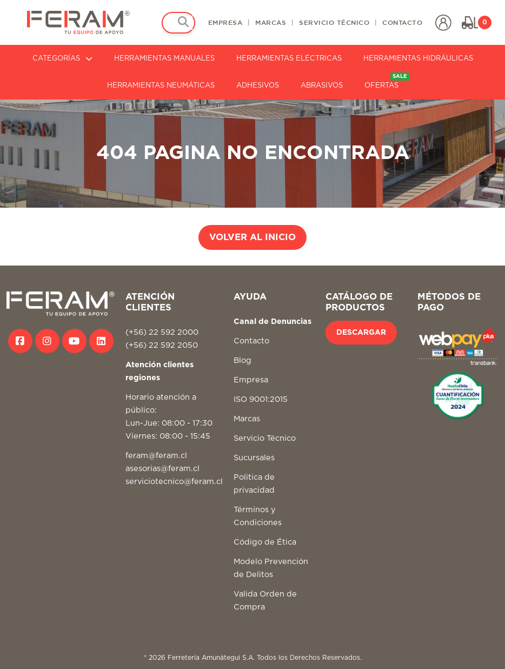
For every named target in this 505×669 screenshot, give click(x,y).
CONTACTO (402, 22)
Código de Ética (265, 542)
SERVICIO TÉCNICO (334, 22)
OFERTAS (386, 80)
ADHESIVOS (257, 85)
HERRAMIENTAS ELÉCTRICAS (289, 58)
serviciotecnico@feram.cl (174, 482)
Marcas (247, 419)
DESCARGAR (361, 332)
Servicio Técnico (265, 438)
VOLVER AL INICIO (252, 237)
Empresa (251, 380)
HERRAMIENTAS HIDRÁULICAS (418, 58)
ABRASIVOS (322, 85)
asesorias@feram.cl (162, 469)
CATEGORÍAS (62, 58)
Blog (242, 360)
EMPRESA (225, 22)
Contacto (251, 341)
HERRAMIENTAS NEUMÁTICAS (161, 85)
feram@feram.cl (156, 456)
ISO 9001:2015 (261, 399)
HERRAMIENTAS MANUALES (164, 58)
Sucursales (254, 458)
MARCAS (270, 22)
